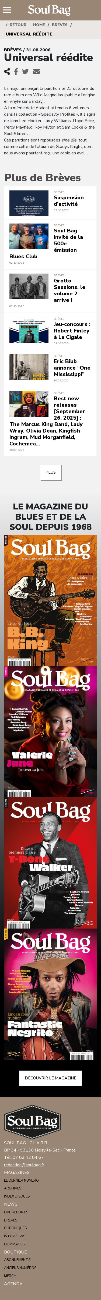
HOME (39, 24)
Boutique (15, 1252)
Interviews (14, 1236)
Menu (9, 10)
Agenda (13, 1284)
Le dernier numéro (21, 1180)
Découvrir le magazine (50, 1078)
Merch (10, 1276)
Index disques (17, 1196)
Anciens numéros (20, 1268)
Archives (12, 1188)
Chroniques (15, 1228)
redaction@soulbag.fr (24, 1165)
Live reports (16, 1212)
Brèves (60, 24)
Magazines (17, 1172)
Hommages (14, 1244)
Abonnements (17, 1260)
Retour (16, 24)
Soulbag (51, 10)
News (11, 1204)
